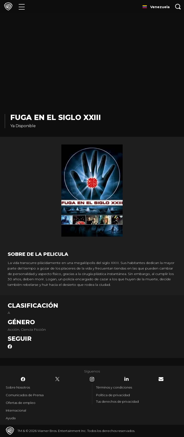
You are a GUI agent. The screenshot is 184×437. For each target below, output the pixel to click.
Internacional (16, 410)
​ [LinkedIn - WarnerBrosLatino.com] (126, 379)
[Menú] (21, 6)
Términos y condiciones (114, 387)
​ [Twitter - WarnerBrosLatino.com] (57, 379)
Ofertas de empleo (20, 403)
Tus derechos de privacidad (117, 401)
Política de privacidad (113, 395)
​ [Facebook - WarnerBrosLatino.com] (23, 379)
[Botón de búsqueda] (178, 6)
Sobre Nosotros (18, 387)
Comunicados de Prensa (25, 395)
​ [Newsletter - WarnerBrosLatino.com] (161, 379)
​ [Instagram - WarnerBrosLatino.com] (92, 379)
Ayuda (11, 418)
